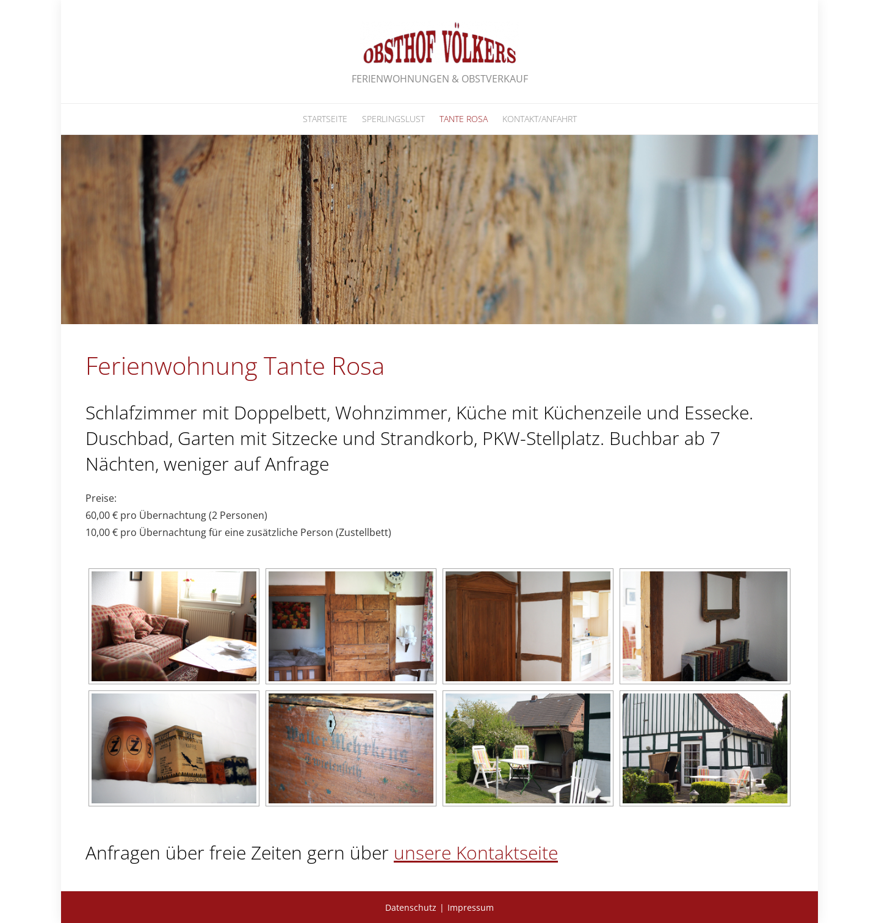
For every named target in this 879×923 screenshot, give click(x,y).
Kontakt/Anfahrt (539, 119)
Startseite (325, 119)
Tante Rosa (464, 119)
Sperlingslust (393, 119)
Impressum (470, 907)
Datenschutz (410, 907)
